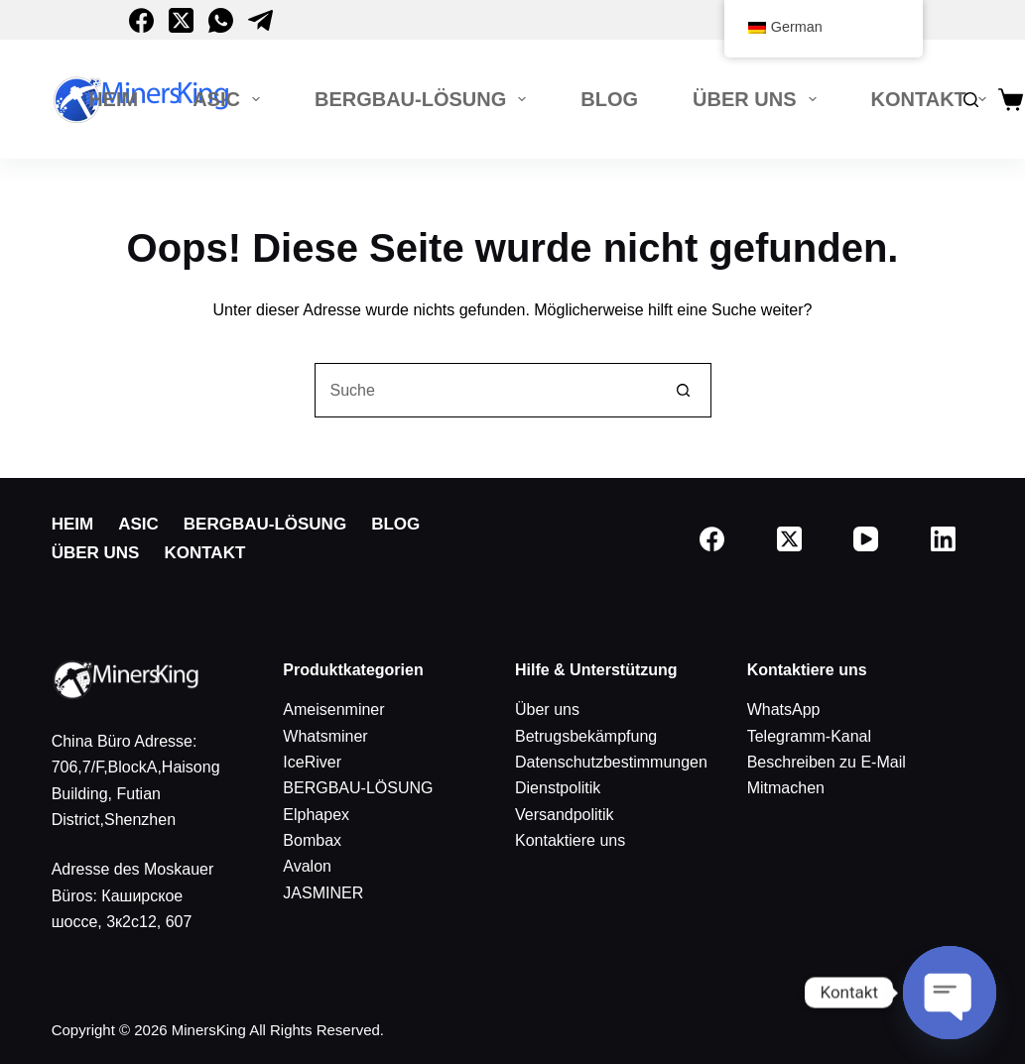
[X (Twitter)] (181, 20)
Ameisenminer (333, 709)
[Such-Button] (684, 390)
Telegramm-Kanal (809, 736)
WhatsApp (784, 709)
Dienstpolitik (557, 787)
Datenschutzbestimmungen (611, 762)
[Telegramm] (260, 20)
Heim (113, 99)
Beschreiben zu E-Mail (826, 762)
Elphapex (316, 814)
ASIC (230, 99)
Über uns (758, 99)
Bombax (312, 840)
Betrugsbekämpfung (586, 736)
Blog (609, 99)
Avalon (307, 866)
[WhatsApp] (220, 20)
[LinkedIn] (943, 539)
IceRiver (312, 762)
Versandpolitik (564, 814)
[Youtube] (865, 539)
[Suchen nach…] (486, 390)
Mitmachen (786, 787)
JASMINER (323, 893)
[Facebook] (141, 20)
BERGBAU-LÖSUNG (424, 99)
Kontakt (932, 99)
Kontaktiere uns (570, 840)
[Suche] (970, 99)
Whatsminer (325, 736)
